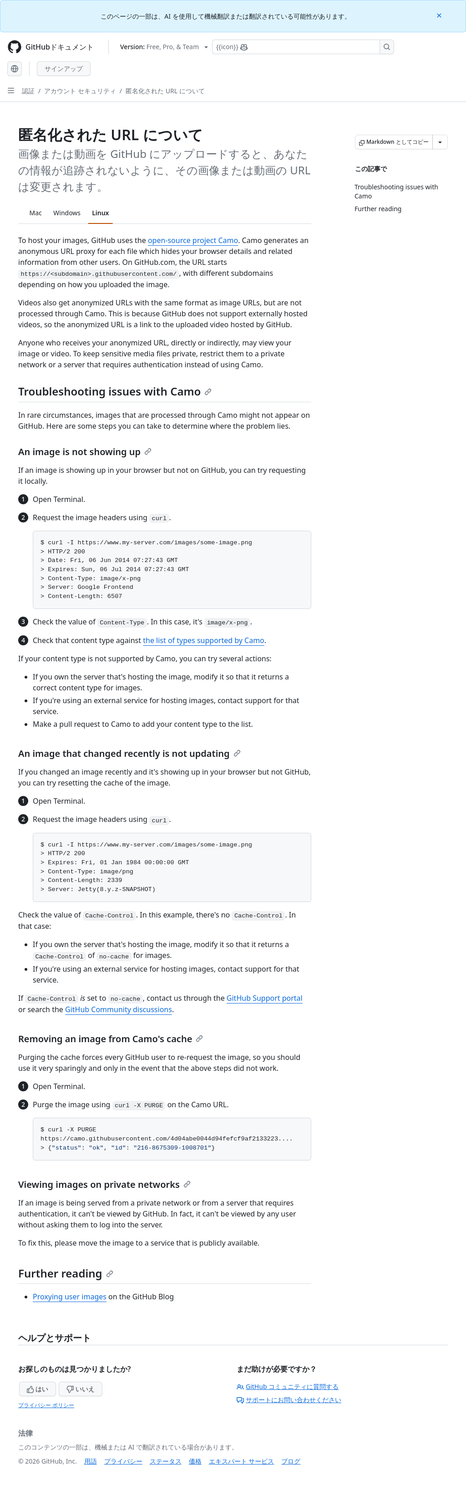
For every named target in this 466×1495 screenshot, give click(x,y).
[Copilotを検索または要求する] (303, 47)
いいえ (80, 1388)
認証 (28, 90)
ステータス (166, 1461)
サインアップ (64, 68)
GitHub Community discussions (118, 1009)
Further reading (65, 1273)
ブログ (290, 1461)
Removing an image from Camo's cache (110, 1039)
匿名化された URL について (165, 90)
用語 (90, 1461)
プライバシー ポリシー (46, 1405)
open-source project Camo (193, 240)
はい (38, 1388)
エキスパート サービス (241, 1461)
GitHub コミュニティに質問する (288, 1386)
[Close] (440, 15)
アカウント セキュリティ (80, 90)
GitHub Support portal (265, 998)
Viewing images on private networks (104, 1184)
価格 (195, 1461)
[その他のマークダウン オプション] (440, 142)
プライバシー (123, 1461)
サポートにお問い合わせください (289, 1399)
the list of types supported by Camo (203, 640)
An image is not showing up (85, 452)
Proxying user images (69, 1297)
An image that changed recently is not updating (129, 753)
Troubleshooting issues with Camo (115, 391)
